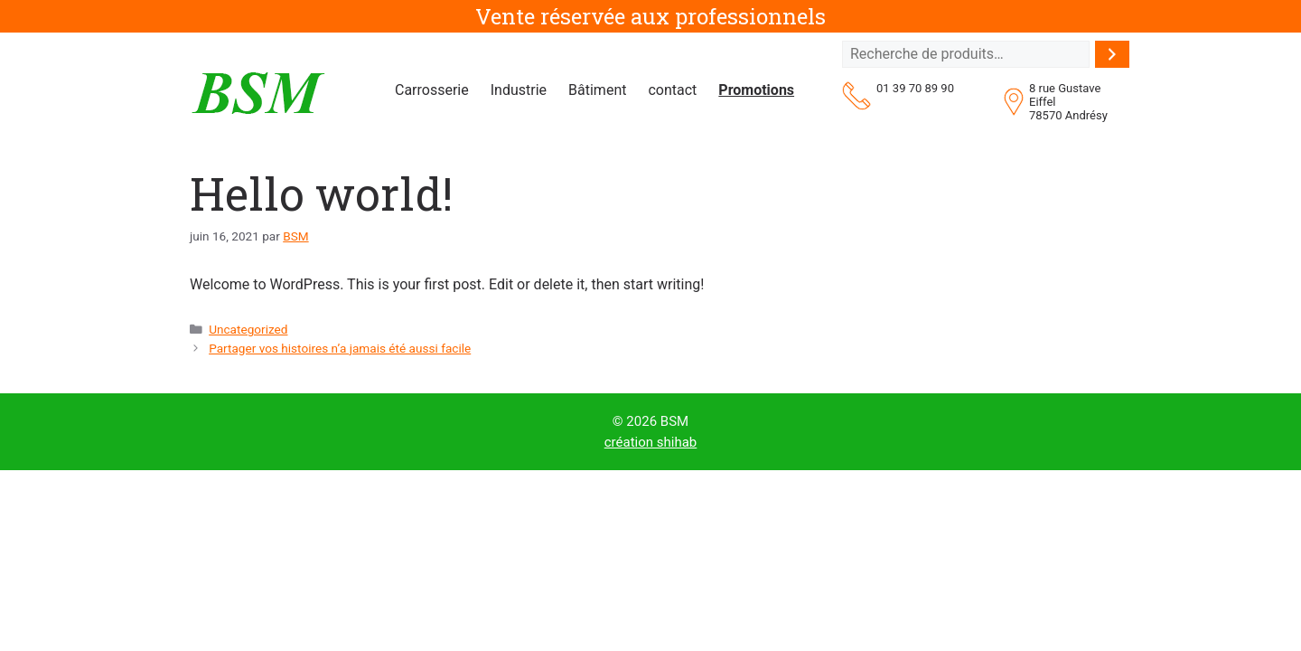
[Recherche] (1112, 54)
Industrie (519, 90)
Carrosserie (432, 90)
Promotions (756, 90)
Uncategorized (248, 329)
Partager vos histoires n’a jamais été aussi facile (340, 348)
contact (672, 90)
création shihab (650, 442)
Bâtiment (597, 90)
